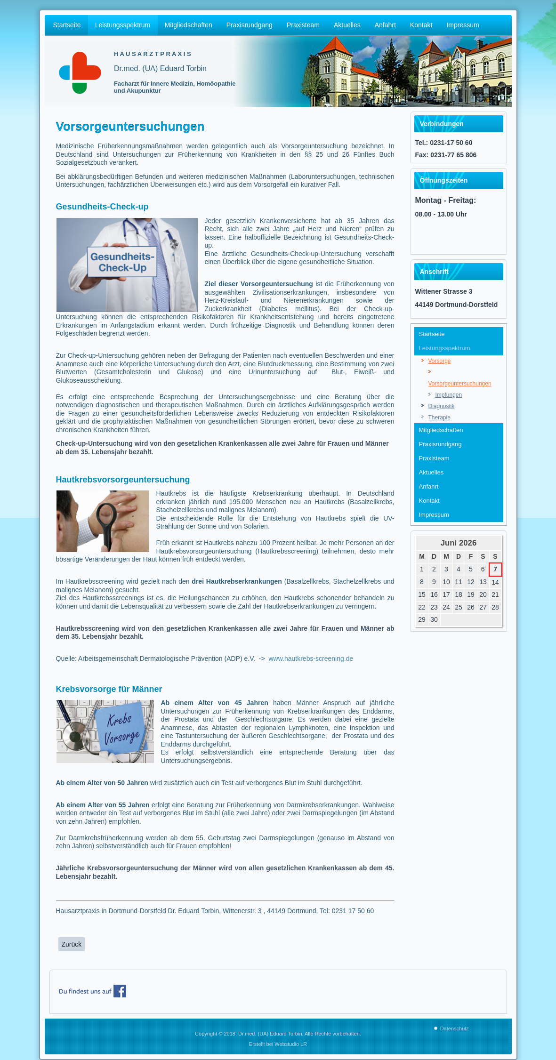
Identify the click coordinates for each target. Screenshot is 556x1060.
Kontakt (421, 25)
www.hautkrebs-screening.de (310, 658)
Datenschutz (454, 1028)
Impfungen (448, 395)
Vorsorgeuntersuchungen (460, 383)
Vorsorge (439, 361)
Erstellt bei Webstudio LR (278, 1044)
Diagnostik (441, 406)
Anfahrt (385, 25)
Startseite (67, 25)
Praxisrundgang (249, 25)
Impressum (462, 25)
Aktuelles (347, 25)
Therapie (439, 417)
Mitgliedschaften (188, 25)
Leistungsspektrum (123, 25)
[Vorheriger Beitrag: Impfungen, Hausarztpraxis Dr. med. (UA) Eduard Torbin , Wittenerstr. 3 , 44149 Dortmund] (71, 944)
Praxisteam (303, 25)
